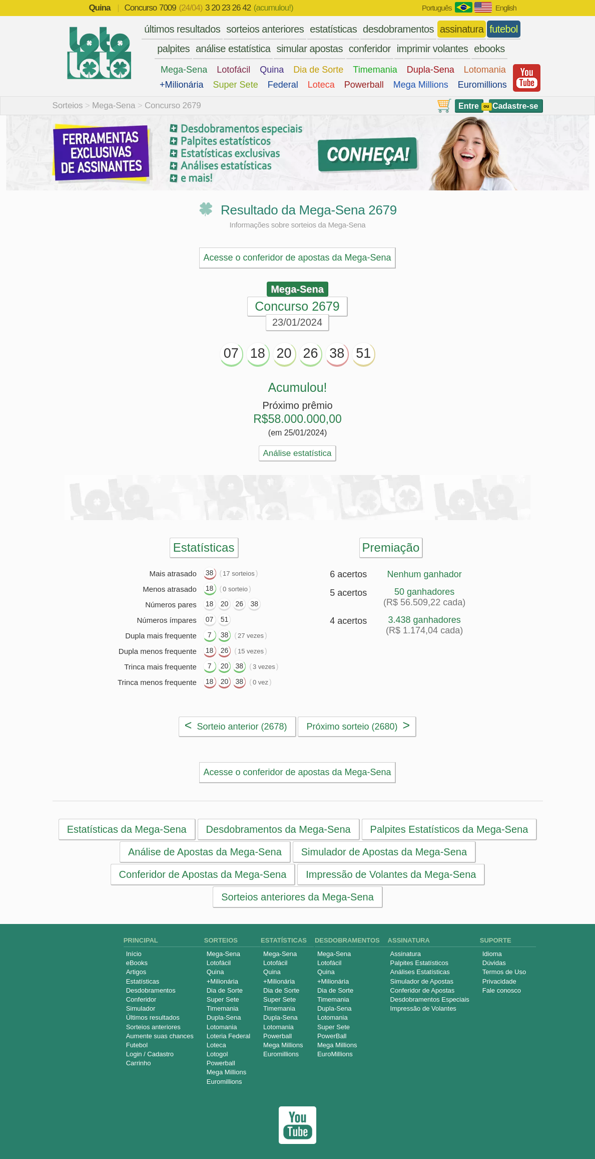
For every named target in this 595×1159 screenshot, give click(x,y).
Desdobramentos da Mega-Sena (278, 829)
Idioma (492, 954)
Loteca (321, 85)
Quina (272, 70)
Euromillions (482, 85)
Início (134, 954)
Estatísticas (142, 981)
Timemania (375, 70)
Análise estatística (297, 453)
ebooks (489, 48)
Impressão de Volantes (423, 1008)
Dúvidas (494, 963)
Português (436, 8)
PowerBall (332, 1036)
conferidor (370, 48)
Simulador (141, 1008)
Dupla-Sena (430, 70)
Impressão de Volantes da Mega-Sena (391, 874)
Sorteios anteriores (153, 1027)
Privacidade (499, 981)
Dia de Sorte (318, 70)
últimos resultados (182, 29)
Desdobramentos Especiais (429, 999)
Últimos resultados (153, 1017)
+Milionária (182, 85)
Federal (283, 85)
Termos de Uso (504, 972)
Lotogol (217, 1054)
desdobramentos (398, 29)
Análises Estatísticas (420, 972)
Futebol (137, 1045)
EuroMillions (335, 1054)
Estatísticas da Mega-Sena (126, 829)
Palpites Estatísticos (419, 963)
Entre (468, 106)
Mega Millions (420, 85)
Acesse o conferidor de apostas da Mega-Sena (297, 258)
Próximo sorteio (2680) (358, 725)
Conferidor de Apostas (422, 990)
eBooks (137, 963)
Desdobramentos (151, 990)
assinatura (461, 29)
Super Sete (235, 85)
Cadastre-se (515, 106)
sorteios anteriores (265, 29)
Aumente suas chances (160, 1036)
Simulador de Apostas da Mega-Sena (383, 851)
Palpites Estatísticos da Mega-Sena (449, 829)
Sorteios (68, 105)
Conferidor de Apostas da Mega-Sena (202, 874)
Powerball (364, 85)
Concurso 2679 (173, 105)
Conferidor (141, 999)
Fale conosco (501, 990)
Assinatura (405, 954)
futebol (503, 29)
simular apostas (309, 48)
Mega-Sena (184, 70)
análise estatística (233, 48)
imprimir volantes (432, 48)
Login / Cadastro (150, 1054)
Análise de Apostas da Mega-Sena (204, 851)
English (505, 8)
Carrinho (138, 1063)
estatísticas (333, 29)
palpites (173, 48)
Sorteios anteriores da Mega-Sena (297, 896)
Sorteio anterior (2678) (236, 725)
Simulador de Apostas (421, 981)
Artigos (136, 972)
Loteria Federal (228, 1036)
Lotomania (485, 70)
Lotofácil (233, 70)
